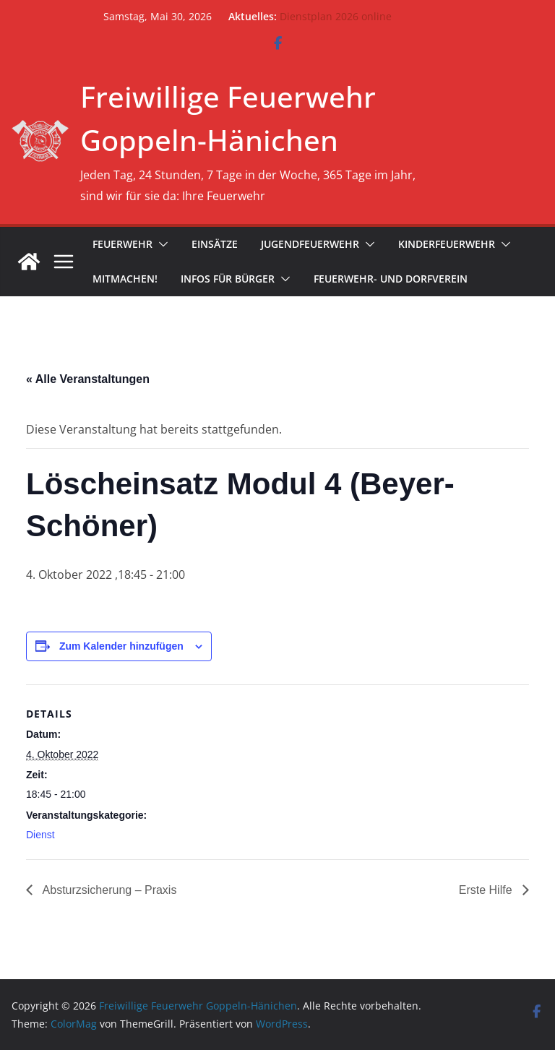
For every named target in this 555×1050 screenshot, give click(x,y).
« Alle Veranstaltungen (88, 379)
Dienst (40, 834)
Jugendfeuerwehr (310, 244)
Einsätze (215, 244)
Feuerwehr (122, 244)
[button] (160, 244)
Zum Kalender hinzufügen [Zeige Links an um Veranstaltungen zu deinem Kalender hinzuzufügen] (121, 646)
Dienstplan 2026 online (336, 16)
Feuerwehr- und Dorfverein (391, 278)
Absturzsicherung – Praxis (108, 890)
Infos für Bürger (228, 278)
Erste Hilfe (487, 890)
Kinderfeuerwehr (446, 244)
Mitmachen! (125, 278)
